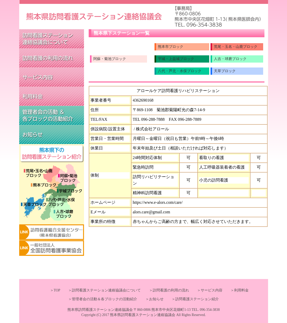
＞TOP (55, 290)
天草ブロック (225, 71)
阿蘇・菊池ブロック (109, 59)
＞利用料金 (236, 290)
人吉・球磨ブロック (230, 59)
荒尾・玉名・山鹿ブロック (235, 47)
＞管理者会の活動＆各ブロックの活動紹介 (102, 299)
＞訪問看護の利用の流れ (165, 290)
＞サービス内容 (206, 290)
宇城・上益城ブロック (176, 59)
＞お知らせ (151, 299)
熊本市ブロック (170, 47)
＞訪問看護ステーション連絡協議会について (101, 290)
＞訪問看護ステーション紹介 (191, 299)
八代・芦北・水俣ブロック (179, 71)
